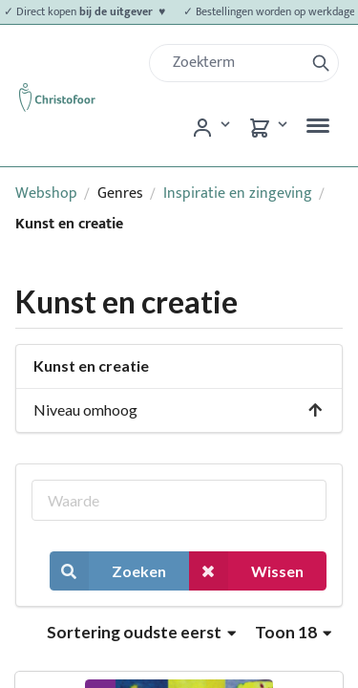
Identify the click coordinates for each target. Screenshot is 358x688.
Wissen (246, 571)
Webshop (46, 193)
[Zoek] (234, 63)
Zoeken (108, 571)
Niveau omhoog (178, 409)
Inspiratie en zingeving (237, 193)
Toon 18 (293, 632)
